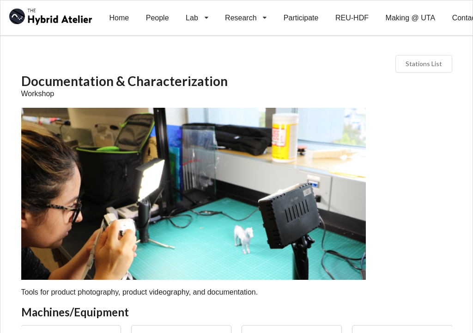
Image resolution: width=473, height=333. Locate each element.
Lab (197, 11)
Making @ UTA (411, 18)
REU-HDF (352, 18)
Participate (301, 18)
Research (246, 11)
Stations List (424, 64)
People (157, 18)
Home (119, 18)
